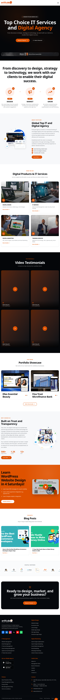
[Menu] (58, 3)
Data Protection (47, 698)
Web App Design (35, 632)
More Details (6, 209)
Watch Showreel (37, 40)
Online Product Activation (37, 653)
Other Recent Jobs (30, 404)
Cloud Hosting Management (8, 648)
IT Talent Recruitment (7, 653)
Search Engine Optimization (37, 641)
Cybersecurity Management (8, 650)
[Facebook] (3, 632)
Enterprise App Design (36, 634)
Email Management (6, 644)
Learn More (36, 157)
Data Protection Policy (7, 680)
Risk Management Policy (7, 686)
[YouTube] (17, 632)
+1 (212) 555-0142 (41, 684)
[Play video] (45, 486)
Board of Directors (35, 665)
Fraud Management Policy (8, 682)
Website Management (7, 641)
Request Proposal (23, 40)
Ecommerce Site (35, 625)
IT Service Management (7, 646)
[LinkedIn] (6, 632)
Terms (52, 698)
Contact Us (33, 672)
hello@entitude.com (38, 688)
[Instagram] (10, 632)
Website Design (35, 623)
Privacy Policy (5, 684)
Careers (33, 668)
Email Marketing (35, 648)
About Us (33, 661)
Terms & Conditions (6, 689)
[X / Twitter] (14, 632)
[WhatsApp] (21, 632)
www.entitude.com (37, 691)
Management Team (35, 663)
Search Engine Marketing (37, 644)
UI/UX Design (34, 627)
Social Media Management (37, 646)
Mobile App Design (35, 630)
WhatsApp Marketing (36, 650)
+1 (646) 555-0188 (43, 686)
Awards (33, 670)
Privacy (41, 698)
